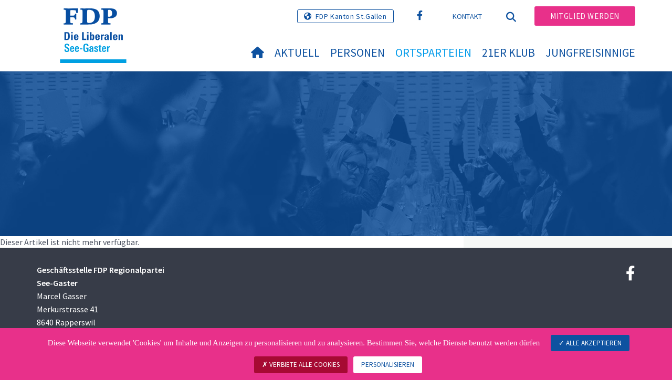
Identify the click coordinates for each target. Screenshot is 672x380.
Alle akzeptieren (590, 343)
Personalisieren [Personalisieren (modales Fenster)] (387, 364)
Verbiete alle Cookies (301, 364)
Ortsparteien (433, 52)
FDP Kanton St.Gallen (351, 16)
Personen (357, 52)
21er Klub (508, 52)
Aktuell (297, 52)
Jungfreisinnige (590, 52)
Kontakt (467, 16)
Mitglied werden (585, 16)
